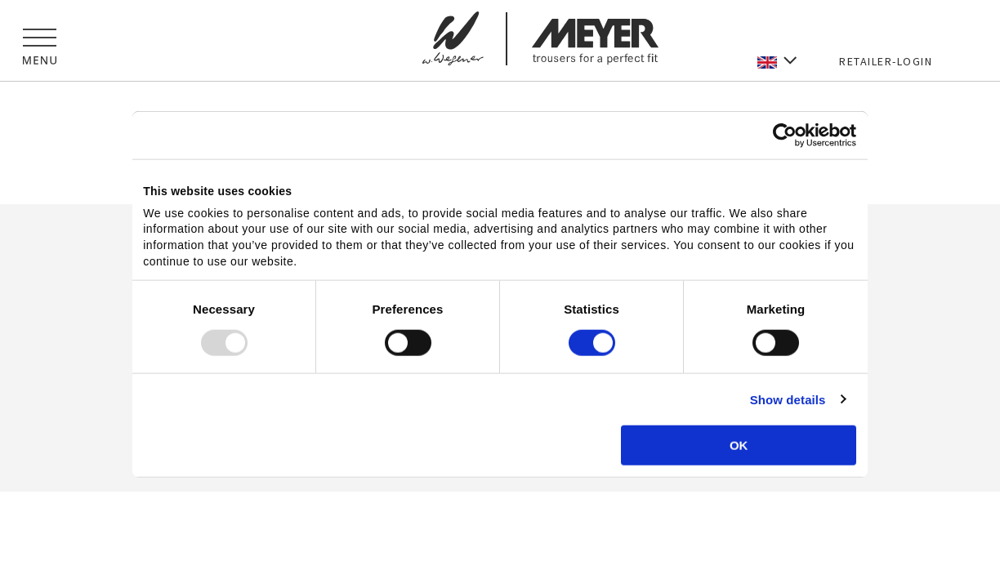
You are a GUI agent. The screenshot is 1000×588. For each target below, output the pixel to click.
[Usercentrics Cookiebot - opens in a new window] (784, 135)
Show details (788, 399)
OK (739, 445)
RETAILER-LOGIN (885, 61)
